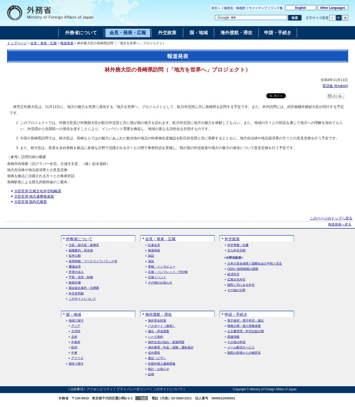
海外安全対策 (157, 320)
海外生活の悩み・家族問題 (166, 342)
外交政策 (232, 239)
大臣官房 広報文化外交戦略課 (37, 191)
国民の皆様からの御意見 (244, 353)
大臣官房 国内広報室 (30, 202)
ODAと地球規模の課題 (242, 269)
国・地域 (73, 314)
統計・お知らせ (158, 369)
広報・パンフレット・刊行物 (168, 272)
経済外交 (233, 274)
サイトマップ (258, 8)
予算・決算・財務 (81, 277)
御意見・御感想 (234, 8)
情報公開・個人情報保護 (244, 326)
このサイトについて (82, 299)
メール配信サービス (241, 347)
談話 (151, 255)
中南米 (75, 342)
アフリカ (77, 358)
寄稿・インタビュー (161, 266)
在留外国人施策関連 (161, 363)
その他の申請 (236, 342)
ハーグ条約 (155, 337)
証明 (151, 374)
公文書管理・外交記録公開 (245, 331)
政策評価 (75, 282)
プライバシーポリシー (133, 389)
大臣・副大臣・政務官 (84, 245)
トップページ (17, 43)
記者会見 (154, 245)
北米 (74, 337)
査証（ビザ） (157, 358)
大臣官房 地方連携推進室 (34, 196)
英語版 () (335, 86)
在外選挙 (154, 353)
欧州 (74, 347)
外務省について (79, 239)
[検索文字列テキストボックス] (251, 17)
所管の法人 (76, 272)
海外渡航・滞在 (158, 314)
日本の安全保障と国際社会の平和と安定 (254, 263)
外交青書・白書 (238, 245)
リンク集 (277, 8)
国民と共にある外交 (241, 285)
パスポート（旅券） (161, 326)
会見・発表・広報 (43, 43)
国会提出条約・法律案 (84, 288)
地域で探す (76, 320)
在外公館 (75, 255)
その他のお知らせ (160, 282)
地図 (143, 398)
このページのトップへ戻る (331, 218)
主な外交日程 (236, 250)
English (300, 8)
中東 (74, 353)
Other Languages (332, 8)
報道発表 (66, 43)
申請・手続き (236, 314)
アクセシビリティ (100, 389)
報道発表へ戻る (339, 224)
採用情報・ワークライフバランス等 (93, 261)
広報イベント (157, 277)
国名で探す (76, 363)
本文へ (215, 8)
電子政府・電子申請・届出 (245, 320)
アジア (75, 326)
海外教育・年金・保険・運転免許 (171, 347)
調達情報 (233, 337)
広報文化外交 (236, 279)
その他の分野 (236, 290)
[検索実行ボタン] (295, 18)
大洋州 (75, 331)
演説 (151, 261)
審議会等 (75, 266)
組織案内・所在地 (81, 250)
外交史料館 (76, 293)
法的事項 (76, 389)
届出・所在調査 (158, 331)
